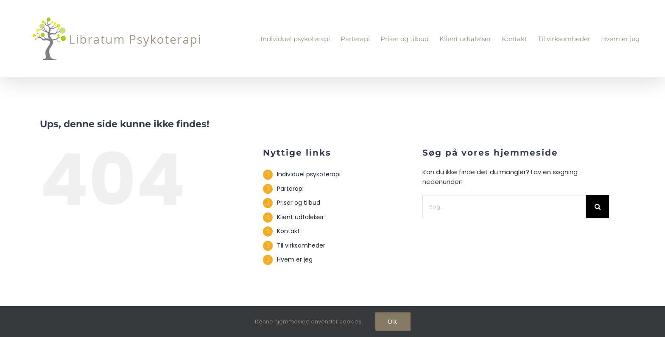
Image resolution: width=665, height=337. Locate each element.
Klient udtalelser (300, 217)
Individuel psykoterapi (309, 174)
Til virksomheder (301, 245)
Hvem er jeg (295, 259)
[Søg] (597, 206)
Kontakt (288, 231)
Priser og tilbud (298, 202)
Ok (393, 321)
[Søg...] (504, 206)
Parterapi (290, 188)
